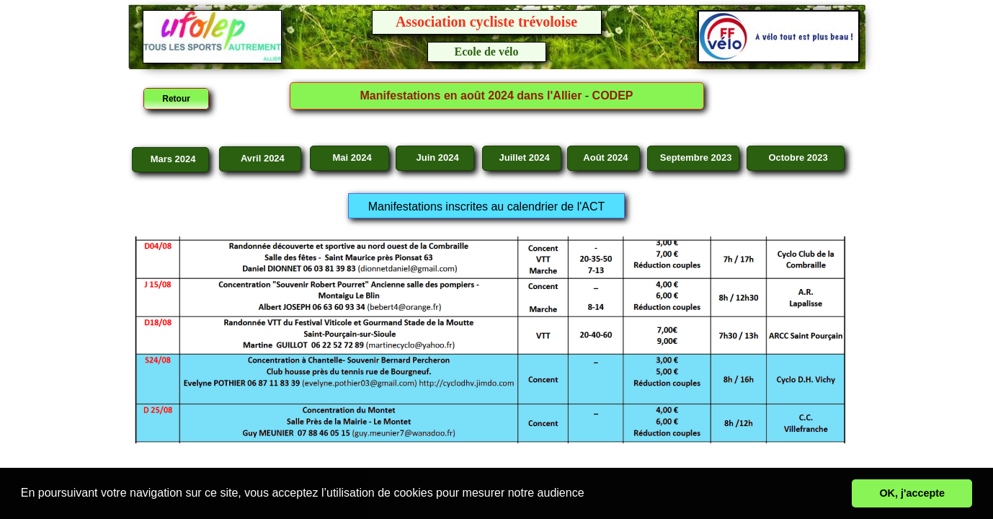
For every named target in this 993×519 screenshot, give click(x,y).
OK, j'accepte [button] (912, 493)
